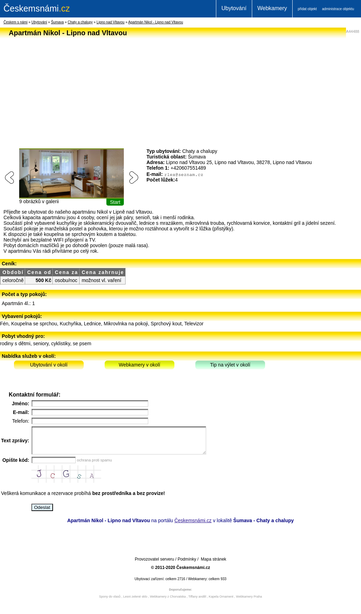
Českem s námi (15, 22)
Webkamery (272, 8)
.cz (36, 8)
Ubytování (234, 8)
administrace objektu (338, 9)
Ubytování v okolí (48, 365)
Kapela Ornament (221, 602)
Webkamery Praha (249, 602)
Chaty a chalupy (80, 22)
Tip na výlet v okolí (230, 365)
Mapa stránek (213, 564)
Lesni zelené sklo (135, 602)
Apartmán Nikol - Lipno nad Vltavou (155, 22)
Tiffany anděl (197, 602)
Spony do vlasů (110, 602)
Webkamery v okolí (139, 365)
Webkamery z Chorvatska (168, 602)
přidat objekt (307, 9)
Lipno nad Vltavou (111, 22)
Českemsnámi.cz (193, 525)
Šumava (57, 22)
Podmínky (187, 564)
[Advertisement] (179, 89)
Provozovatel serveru (154, 564)
